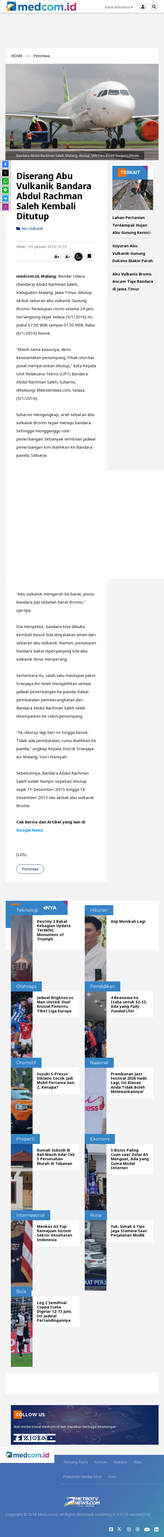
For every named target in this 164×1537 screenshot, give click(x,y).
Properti (25, 1139)
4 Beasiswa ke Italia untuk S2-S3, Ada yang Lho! (129, 1004)
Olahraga (26, 986)
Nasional (99, 1062)
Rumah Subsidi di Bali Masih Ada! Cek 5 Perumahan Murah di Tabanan (56, 1157)
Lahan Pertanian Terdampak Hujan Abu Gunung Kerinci (131, 225)
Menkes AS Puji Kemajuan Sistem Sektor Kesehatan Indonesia (54, 1233)
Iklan (138, 1462)
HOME (17, 56)
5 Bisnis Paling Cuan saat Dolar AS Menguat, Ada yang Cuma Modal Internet (130, 1159)
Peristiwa (41, 56)
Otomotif (26, 1062)
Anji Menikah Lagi (128, 921)
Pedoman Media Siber (82, 1476)
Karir (112, 1476)
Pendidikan (102, 986)
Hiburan (99, 910)
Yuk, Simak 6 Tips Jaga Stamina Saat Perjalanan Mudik (129, 1231)
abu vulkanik (29, 228)
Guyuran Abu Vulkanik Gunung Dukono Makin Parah (132, 253)
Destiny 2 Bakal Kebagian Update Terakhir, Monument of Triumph (54, 930)
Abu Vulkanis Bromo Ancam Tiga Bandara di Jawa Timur (132, 281)
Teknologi (27, 910)
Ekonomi (99, 1139)
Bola (21, 1291)
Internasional (30, 1215)
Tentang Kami (75, 1462)
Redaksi (120, 1462)
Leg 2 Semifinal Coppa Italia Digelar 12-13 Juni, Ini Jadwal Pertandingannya (54, 1311)
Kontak (100, 1462)
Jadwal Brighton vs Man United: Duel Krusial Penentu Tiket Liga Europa (55, 1004)
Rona (96, 1215)
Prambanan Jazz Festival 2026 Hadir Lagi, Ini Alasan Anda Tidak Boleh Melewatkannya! (129, 1082)
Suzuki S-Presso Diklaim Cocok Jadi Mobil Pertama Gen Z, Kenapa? (55, 1080)
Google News (29, 830)
